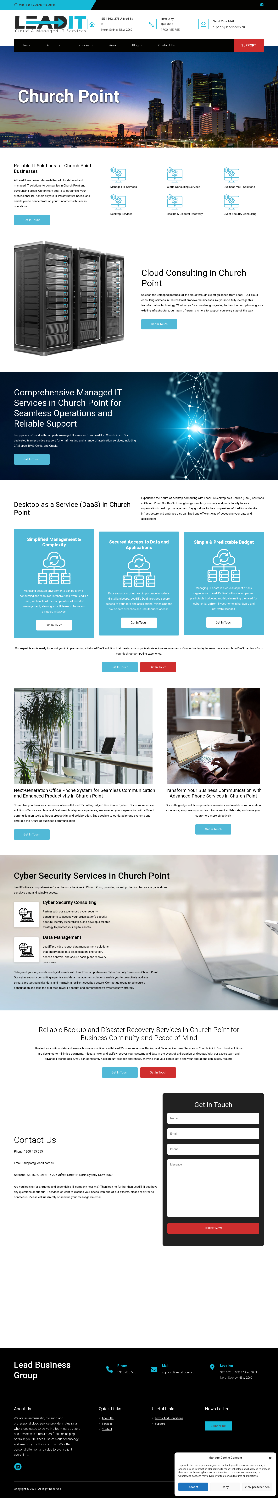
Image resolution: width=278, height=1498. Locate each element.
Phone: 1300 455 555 (28, 1151)
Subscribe (218, 1426)
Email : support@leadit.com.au (34, 1163)
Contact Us (166, 45)
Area (112, 45)
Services (84, 45)
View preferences (257, 1487)
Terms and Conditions (169, 1418)
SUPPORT (248, 45)
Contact (107, 1429)
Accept (193, 1487)
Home (26, 45)
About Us (53, 45)
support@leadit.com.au (229, 27)
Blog (136, 45)
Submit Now (213, 1228)
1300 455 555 (170, 30)
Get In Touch (32, 220)
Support (160, 1423)
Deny (225, 1487)
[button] (270, 1458)
